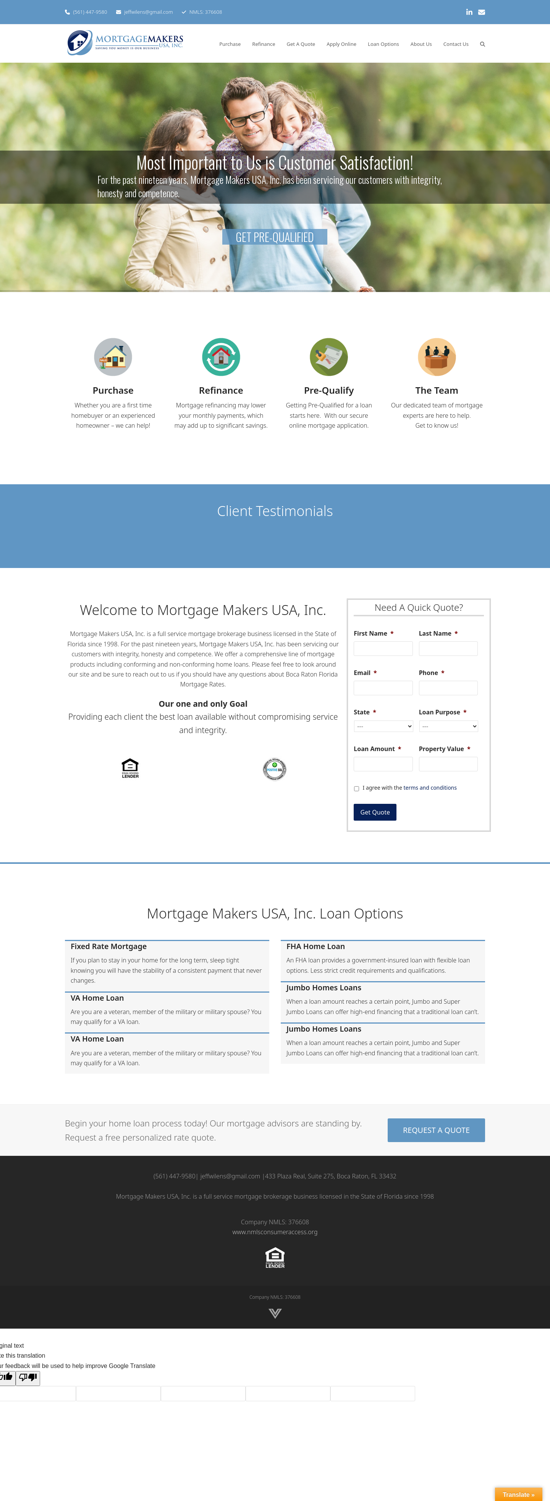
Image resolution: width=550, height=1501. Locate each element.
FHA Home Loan (315, 946)
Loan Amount (377, 749)
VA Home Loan (97, 998)
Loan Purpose (443, 712)
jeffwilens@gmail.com (148, 11)
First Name (373, 634)
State (365, 712)
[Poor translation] (28, 1378)
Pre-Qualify (329, 390)
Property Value (445, 749)
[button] (482, 43)
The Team (437, 390)
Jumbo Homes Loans (323, 987)
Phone (432, 673)
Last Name (438, 634)
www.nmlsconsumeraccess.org (275, 1232)
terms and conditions (430, 787)
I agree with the (410, 787)
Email (365, 673)
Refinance (221, 390)
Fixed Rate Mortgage (109, 946)
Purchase (113, 390)
